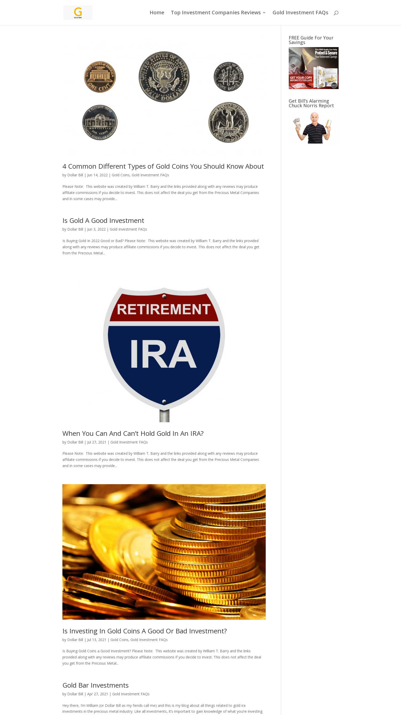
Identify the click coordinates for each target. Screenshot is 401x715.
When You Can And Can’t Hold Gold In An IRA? (133, 433)
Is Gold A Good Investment (103, 220)
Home (157, 13)
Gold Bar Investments (95, 685)
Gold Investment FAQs (300, 13)
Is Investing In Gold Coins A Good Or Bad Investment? (144, 630)
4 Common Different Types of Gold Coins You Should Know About (163, 166)
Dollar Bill (75, 174)
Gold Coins (121, 174)
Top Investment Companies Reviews (216, 13)
